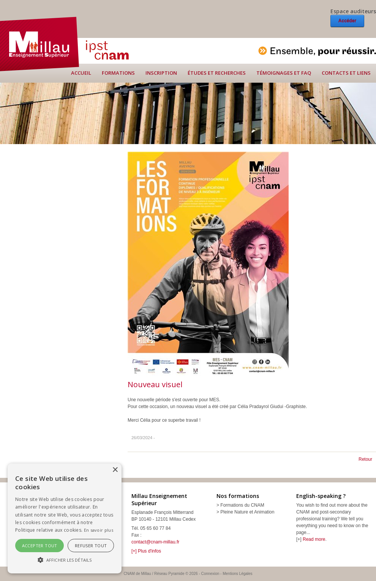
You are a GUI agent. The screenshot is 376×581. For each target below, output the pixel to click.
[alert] (65, 518)
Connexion (210, 574)
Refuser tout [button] (91, 545)
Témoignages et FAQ (283, 72)
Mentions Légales (237, 574)
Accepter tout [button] (39, 545)
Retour (365, 459)
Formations (118, 72)
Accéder (347, 21)
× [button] (115, 470)
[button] (64, 560)
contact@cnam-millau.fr (155, 542)
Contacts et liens (346, 72)
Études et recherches (217, 72)
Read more (314, 539)
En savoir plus (98, 530)
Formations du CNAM (242, 505)
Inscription (161, 72)
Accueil (81, 72)
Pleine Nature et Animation (247, 512)
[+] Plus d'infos (146, 551)
